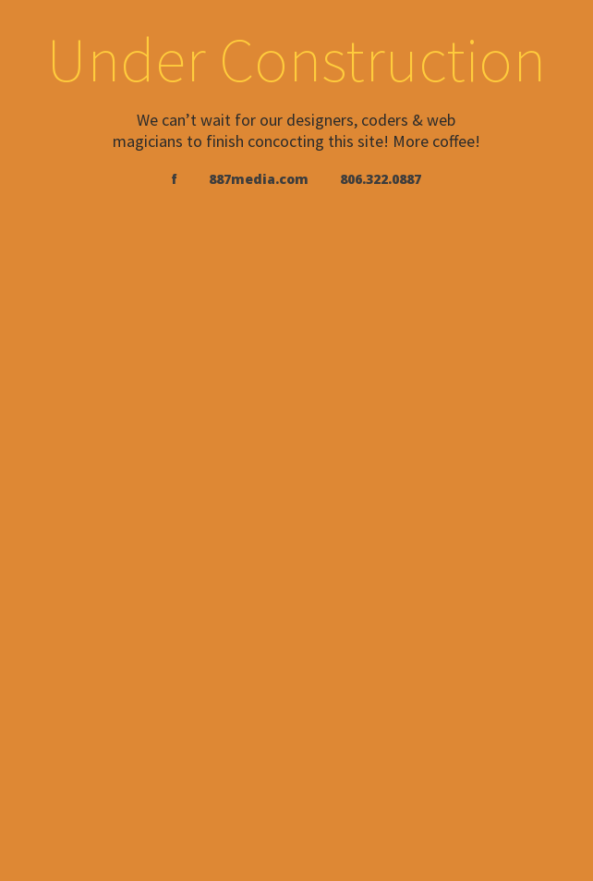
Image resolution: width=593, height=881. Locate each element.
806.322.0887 (380, 179)
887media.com (259, 179)
